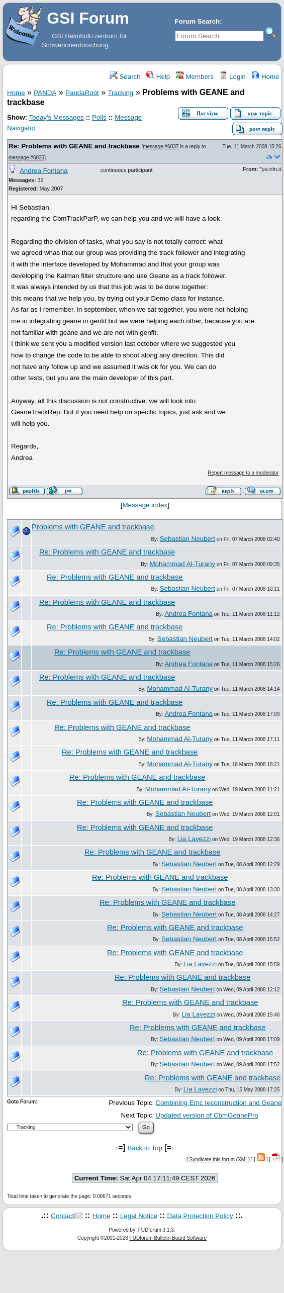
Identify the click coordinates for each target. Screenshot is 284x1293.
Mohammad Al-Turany (182, 564)
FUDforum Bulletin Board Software (168, 1238)
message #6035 (26, 157)
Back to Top (145, 1148)
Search (125, 76)
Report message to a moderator (243, 473)
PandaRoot (82, 93)
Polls (99, 117)
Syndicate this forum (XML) (219, 1159)
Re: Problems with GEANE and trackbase (74, 146)
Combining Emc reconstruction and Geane (218, 1102)
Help (158, 76)
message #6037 (160, 146)
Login (232, 76)
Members (195, 76)
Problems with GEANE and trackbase (93, 527)
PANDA (45, 93)
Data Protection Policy (200, 1216)
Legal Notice (138, 1216)
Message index (144, 505)
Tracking (121, 93)
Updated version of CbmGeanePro (206, 1115)
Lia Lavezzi (194, 839)
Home (265, 76)
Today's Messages (56, 117)
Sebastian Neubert (187, 538)
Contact (62, 1216)
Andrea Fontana (44, 170)
